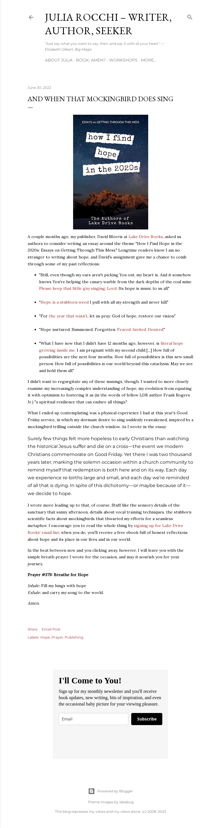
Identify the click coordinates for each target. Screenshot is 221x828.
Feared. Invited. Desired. (140, 329)
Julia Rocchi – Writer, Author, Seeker (108, 23)
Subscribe (147, 719)
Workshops (123, 60)
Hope (45, 637)
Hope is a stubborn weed (65, 302)
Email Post (51, 629)
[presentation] (102, 742)
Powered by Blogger (110, 791)
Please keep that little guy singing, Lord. (78, 288)
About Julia (59, 60)
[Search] (189, 16)
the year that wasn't (68, 316)
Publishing (74, 637)
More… (148, 60)
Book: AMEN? (91, 60)
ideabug (126, 802)
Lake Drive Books (146, 236)
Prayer (57, 637)
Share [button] (32, 629)
